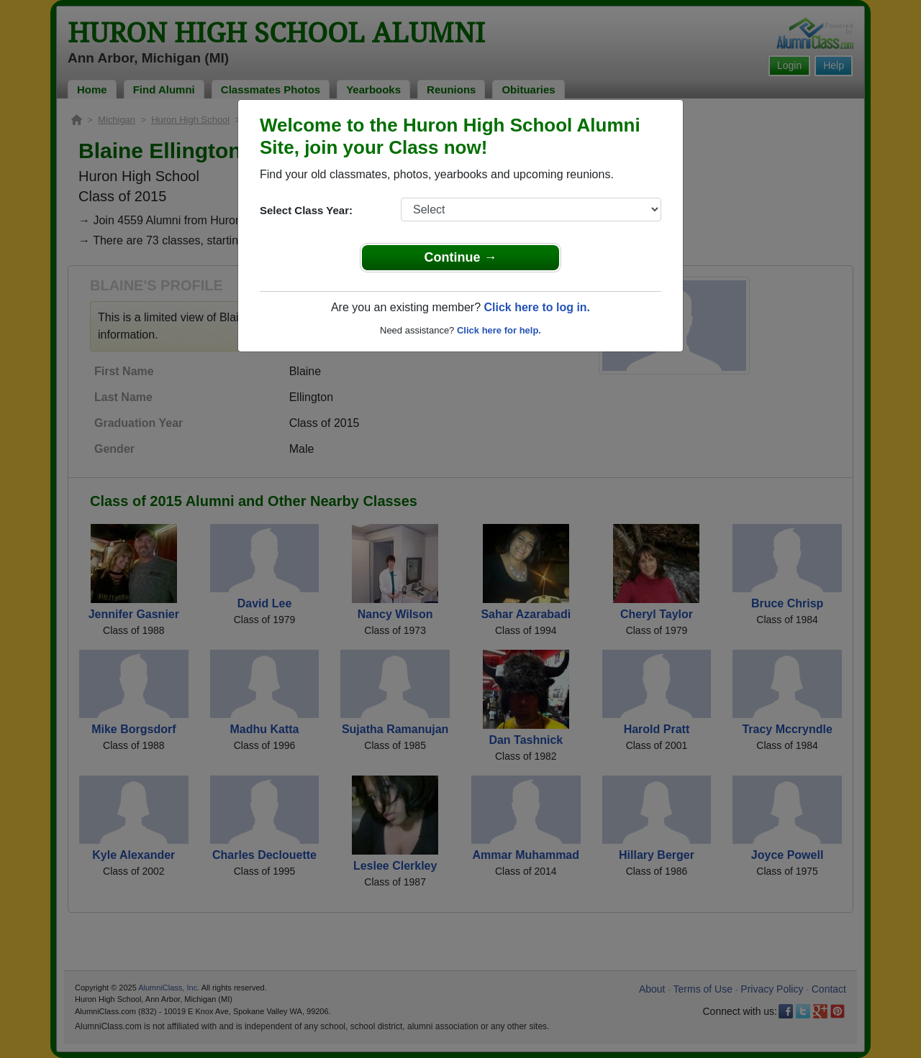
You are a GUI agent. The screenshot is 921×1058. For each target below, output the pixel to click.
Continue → (461, 257)
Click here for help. (499, 330)
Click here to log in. (537, 307)
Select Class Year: (306, 210)
